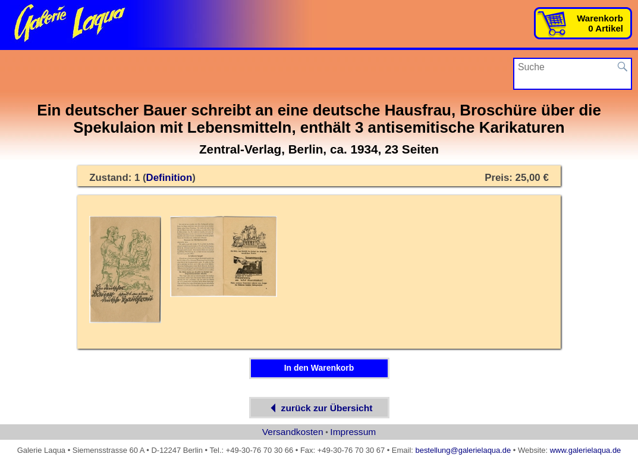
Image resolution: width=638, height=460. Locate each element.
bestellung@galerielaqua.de (463, 450)
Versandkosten (292, 432)
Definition (169, 177)
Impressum (353, 432)
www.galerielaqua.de (585, 450)
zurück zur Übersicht (319, 408)
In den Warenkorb (319, 368)
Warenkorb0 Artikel (600, 23)
